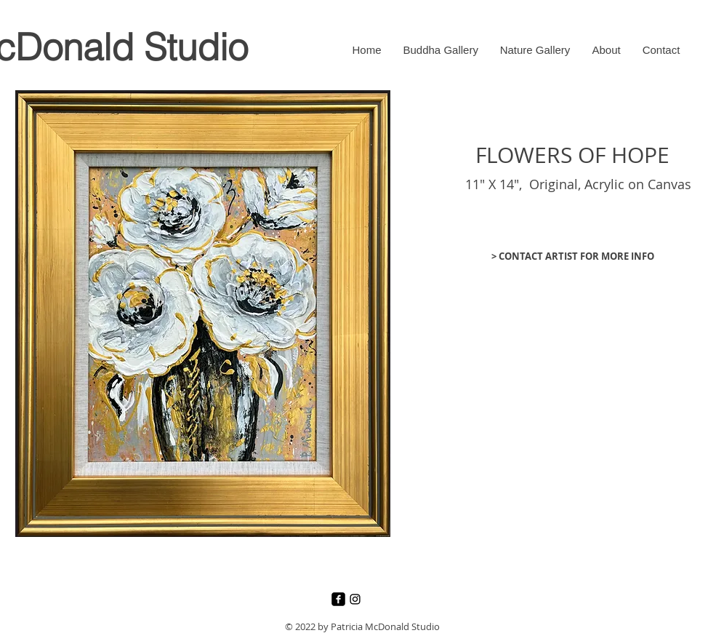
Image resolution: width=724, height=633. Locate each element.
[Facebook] (338, 599)
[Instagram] (355, 599)
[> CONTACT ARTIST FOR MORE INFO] (572, 256)
